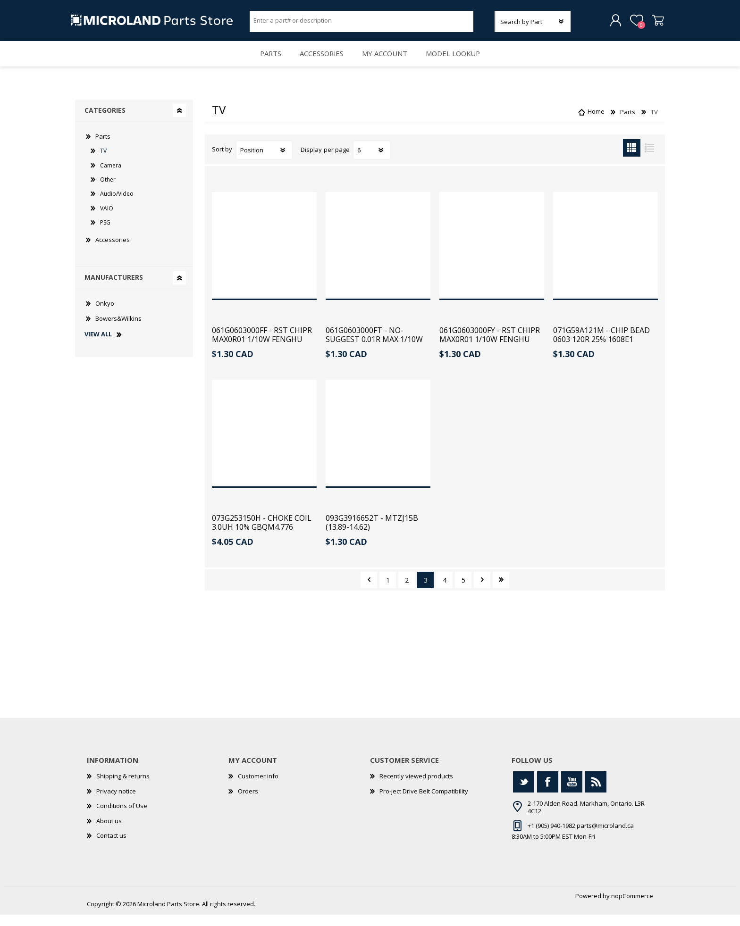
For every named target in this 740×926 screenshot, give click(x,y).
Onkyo (104, 314)
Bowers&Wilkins (118, 329)
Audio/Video (117, 205)
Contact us (111, 847)
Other (108, 191)
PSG (105, 234)
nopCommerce (632, 907)
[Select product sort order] (264, 161)
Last (501, 591)
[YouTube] (571, 793)
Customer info (258, 787)
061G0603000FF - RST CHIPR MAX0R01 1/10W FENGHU (262, 346)
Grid (631, 159)
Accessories (320, 61)
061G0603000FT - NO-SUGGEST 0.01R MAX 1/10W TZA (374, 351)
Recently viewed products (416, 787)
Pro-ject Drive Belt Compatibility (423, 802)
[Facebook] (547, 793)
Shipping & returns (123, 787)
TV (103, 162)
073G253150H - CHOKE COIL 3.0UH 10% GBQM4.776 (261, 534)
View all (98, 346)
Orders (248, 802)
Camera (110, 177)
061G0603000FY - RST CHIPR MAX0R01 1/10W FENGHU (489, 346)
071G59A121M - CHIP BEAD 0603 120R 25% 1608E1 (601, 346)
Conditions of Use (121, 817)
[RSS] (595, 793)
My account (387, 61)
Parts (264, 61)
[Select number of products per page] (372, 161)
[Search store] (361, 22)
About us (109, 832)
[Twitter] (523, 793)
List (649, 159)
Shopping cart (654, 23)
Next (482, 591)
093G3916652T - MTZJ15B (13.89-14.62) (372, 534)
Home (596, 123)
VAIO (106, 220)
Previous (369, 591)
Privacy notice (116, 802)
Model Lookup (459, 61)
